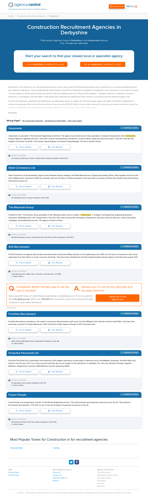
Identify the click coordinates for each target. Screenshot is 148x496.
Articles (56, 481)
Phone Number (23, 147)
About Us (56, 472)
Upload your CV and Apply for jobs (117, 298)
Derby (56, 448)
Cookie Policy (13, 475)
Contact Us (57, 475)
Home (10, 16)
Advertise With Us (60, 478)
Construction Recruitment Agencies (31, 16)
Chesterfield (16, 448)
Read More (12, 113)
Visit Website (55, 147)
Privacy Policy (13, 472)
